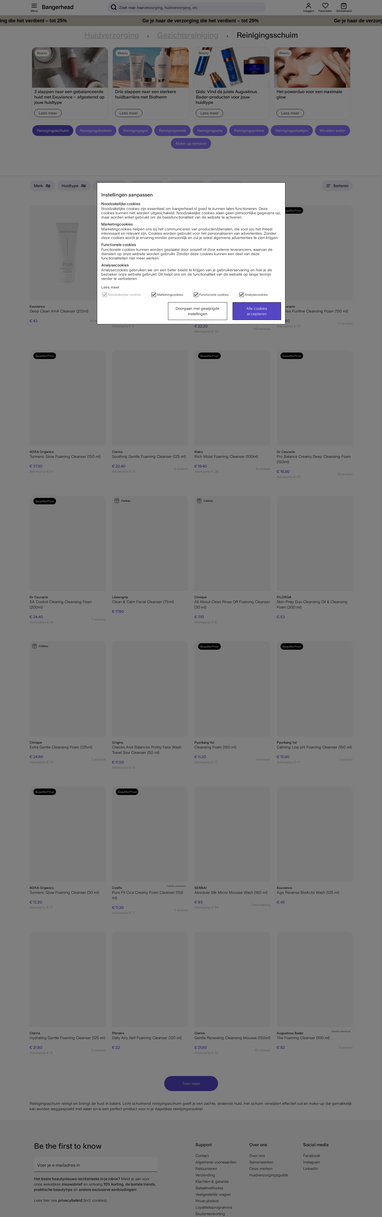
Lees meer (110, 287)
